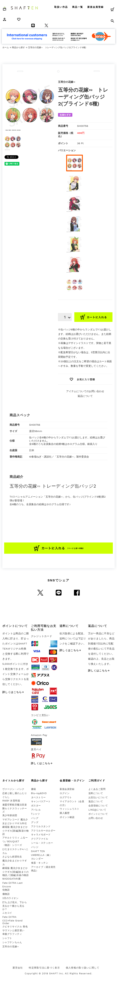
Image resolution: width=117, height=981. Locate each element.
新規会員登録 (95, 7)
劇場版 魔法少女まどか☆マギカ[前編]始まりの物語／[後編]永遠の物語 (15, 871)
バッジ (35, 847)
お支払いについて (98, 797)
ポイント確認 (67, 817)
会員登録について (98, 805)
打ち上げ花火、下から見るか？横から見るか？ (14, 906)
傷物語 (6, 894)
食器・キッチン (39, 862)
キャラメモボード (41, 834)
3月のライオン (10, 898)
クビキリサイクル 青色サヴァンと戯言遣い (15, 928)
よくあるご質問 (97, 789)
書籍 (33, 789)
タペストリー (38, 797)
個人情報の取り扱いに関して (82, 967)
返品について (85, 396)
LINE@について (97, 809)
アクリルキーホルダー (43, 830)
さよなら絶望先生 (12, 856)
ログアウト (66, 797)
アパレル (36, 809)
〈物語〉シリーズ (12, 845)
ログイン (64, 793)
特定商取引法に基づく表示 (44, 967)
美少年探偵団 (9, 815)
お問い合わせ (95, 818)
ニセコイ (7, 912)
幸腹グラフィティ (12, 934)
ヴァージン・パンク (13, 789)
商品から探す (18, 47)
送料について (95, 793)
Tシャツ (35, 814)
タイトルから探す (13, 780)
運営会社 (17, 967)
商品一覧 (77, 7)
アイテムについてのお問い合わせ (85, 391)
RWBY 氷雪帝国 (11, 800)
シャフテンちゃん (12, 942)
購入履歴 (64, 813)
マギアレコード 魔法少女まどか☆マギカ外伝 (15, 821)
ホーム (5, 47)
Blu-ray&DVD (39, 793)
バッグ (35, 818)
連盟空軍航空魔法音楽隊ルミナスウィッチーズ (14, 808)
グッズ (35, 822)
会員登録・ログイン (72, 780)
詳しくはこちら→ (13, 692)
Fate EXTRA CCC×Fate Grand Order (12, 920)
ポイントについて (98, 814)
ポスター (36, 805)
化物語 (6, 889)
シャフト (7, 938)
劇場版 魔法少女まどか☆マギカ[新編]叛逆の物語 (15, 830)
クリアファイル (39, 838)
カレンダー (37, 858)
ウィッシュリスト (69, 808)
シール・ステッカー (42, 843)
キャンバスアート (41, 801)
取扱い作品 (61, 7)
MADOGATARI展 (11, 878)
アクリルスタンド (41, 826)
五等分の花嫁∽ (10, 946)
